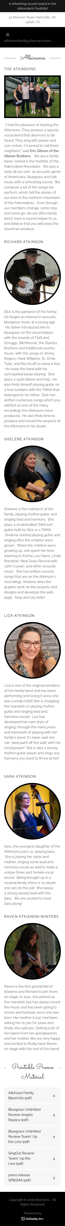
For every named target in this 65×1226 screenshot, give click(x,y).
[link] (32, 1095)
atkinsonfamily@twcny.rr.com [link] (27, 41)
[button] (32, 34)
